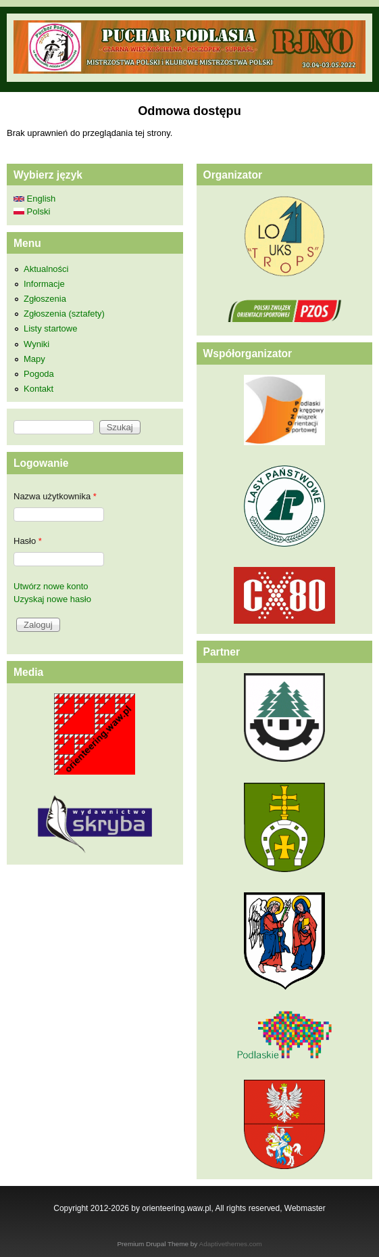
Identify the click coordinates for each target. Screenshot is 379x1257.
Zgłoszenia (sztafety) (64, 313)
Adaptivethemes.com (230, 1244)
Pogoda (39, 374)
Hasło (28, 541)
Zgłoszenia (45, 299)
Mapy (34, 359)
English (34, 198)
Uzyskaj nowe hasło (52, 599)
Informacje (44, 284)
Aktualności (46, 269)
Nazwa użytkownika (55, 496)
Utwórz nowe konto (51, 586)
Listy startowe (50, 328)
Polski (32, 211)
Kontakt (38, 389)
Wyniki (36, 344)
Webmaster (305, 1208)
